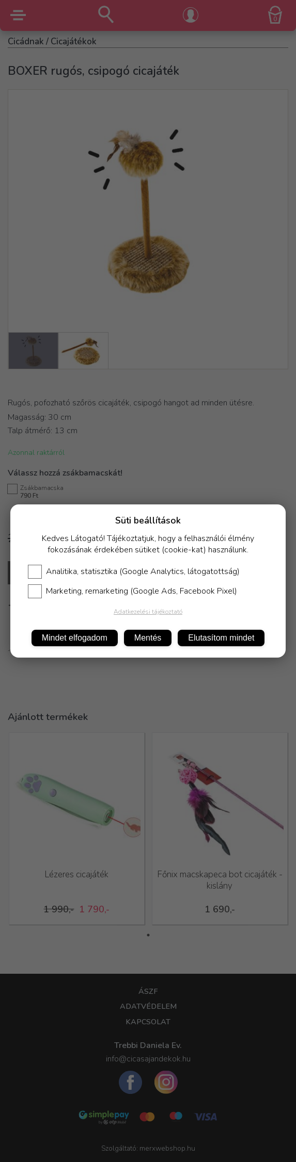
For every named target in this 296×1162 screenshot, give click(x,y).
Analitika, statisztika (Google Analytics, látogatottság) (134, 571)
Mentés (147, 637)
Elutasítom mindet (221, 637)
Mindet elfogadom (74, 637)
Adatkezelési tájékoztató (148, 612)
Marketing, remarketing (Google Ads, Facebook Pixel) (132, 591)
